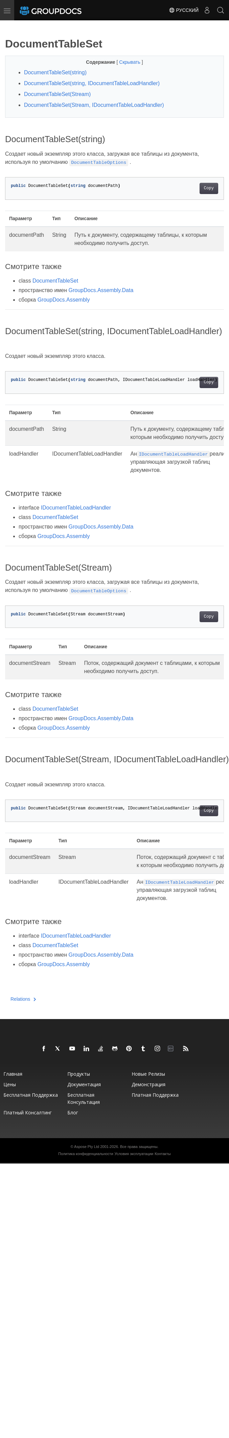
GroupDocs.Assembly (64, 300)
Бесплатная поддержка (30, 1095)
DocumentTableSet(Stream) (57, 94)
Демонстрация (148, 1084)
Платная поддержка (155, 1095)
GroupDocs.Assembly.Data (101, 290)
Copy (209, 188)
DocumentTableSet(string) (55, 72)
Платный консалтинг (27, 1112)
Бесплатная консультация (83, 1098)
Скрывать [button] (130, 62)
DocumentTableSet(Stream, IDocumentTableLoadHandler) (94, 105)
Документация (84, 1084)
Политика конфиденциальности (85, 1154)
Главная (12, 1074)
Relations (23, 999)
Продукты (78, 1074)
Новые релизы (148, 1074)
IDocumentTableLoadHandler (76, 508)
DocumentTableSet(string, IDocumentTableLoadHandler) (92, 83)
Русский (184, 10)
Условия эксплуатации (134, 1154)
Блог (72, 1112)
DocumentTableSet (55, 281)
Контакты (163, 1154)
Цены (9, 1084)
